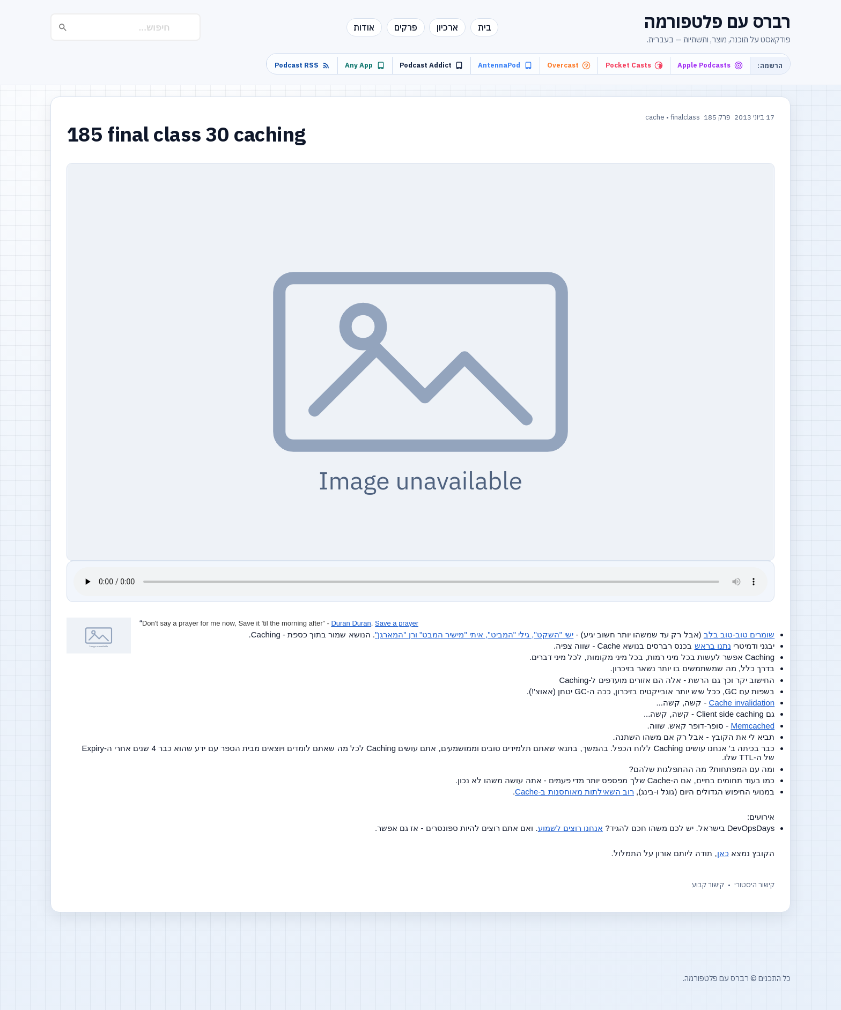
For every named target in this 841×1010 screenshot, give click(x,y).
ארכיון (447, 27)
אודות (363, 27)
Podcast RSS (302, 65)
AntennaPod (505, 65)
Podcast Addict (431, 65)
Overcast (569, 65)
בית (484, 27)
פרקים (405, 27)
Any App (365, 65)
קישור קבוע (708, 884)
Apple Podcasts (709, 65)
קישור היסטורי (754, 884)
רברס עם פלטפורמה (717, 21)
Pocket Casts (634, 65)
